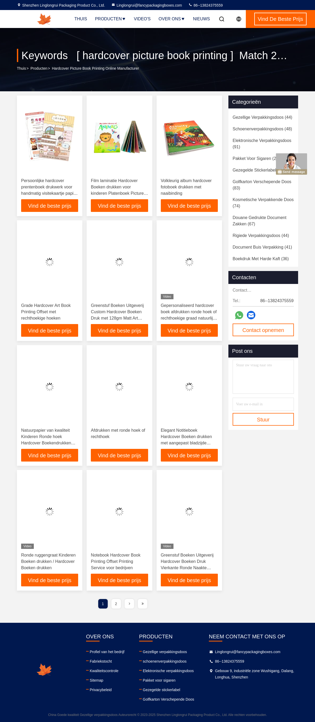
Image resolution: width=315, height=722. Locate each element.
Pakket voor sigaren (159, 680)
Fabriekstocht (101, 661)
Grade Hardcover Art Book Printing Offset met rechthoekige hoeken (46, 311)
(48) (262, 129)
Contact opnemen (263, 330)
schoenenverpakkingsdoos (165, 661)
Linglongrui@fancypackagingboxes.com (146, 5)
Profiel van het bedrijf (107, 652)
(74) (263, 202)
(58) (259, 170)
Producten (110, 19)
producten (38, 68)
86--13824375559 (205, 5)
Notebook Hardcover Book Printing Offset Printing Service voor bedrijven (115, 561)
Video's (142, 19)
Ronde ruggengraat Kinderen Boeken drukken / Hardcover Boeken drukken (48, 561)
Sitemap (96, 680)
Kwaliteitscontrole (104, 671)
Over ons (172, 19)
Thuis (80, 19)
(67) (259, 220)
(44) (262, 117)
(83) (262, 184)
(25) (256, 158)
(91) (262, 143)
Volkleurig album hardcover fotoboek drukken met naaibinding (186, 187)
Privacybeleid (101, 690)
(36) (261, 258)
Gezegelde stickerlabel (161, 690)
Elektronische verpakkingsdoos (168, 671)
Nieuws (201, 19)
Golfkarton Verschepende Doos (168, 699)
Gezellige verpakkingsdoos (165, 652)
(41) (262, 247)
